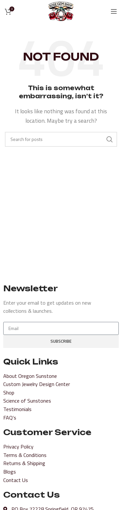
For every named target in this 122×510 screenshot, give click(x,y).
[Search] (61, 139)
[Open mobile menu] (113, 11)
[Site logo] (61, 11)
